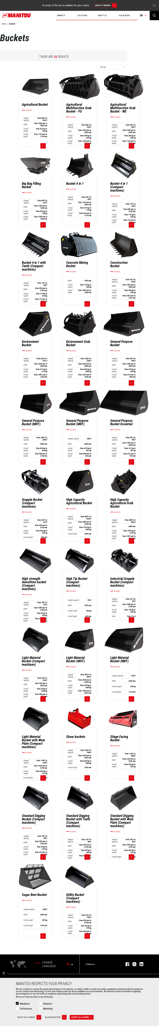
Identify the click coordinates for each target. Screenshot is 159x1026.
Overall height (114, 221)
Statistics (47, 1003)
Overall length (25, 135)
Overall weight (25, 130)
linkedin (139, 964)
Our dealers (124, 15)
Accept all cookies (82, 1017)
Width (25, 124)
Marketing (48, 1008)
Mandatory (25, 1003)
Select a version (106, 5)
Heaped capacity (26, 119)
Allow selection (56, 1017)
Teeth (114, 616)
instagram (132, 964)
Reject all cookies (29, 1017)
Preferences (26, 1008)
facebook (125, 964)
